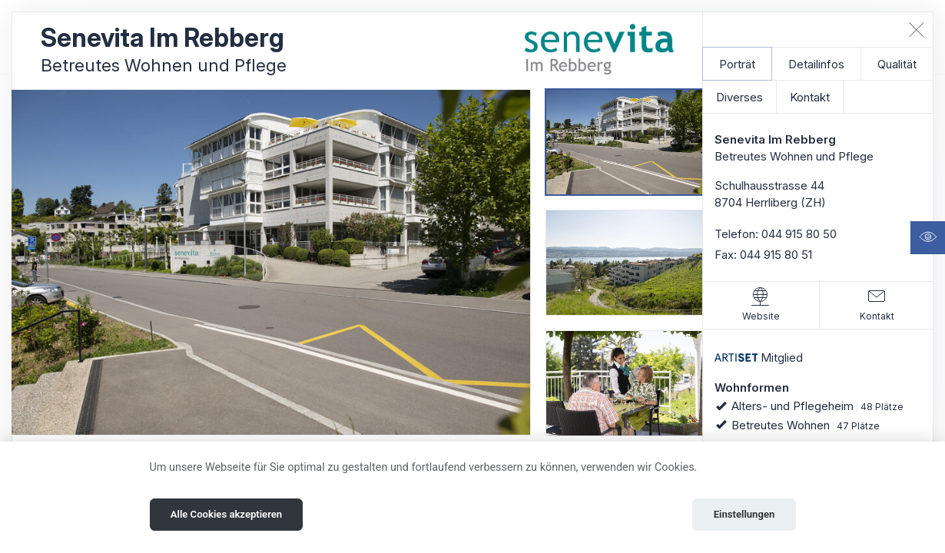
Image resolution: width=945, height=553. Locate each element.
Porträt (737, 64)
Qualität (897, 64)
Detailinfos (816, 64)
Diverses (739, 97)
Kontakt (810, 97)
